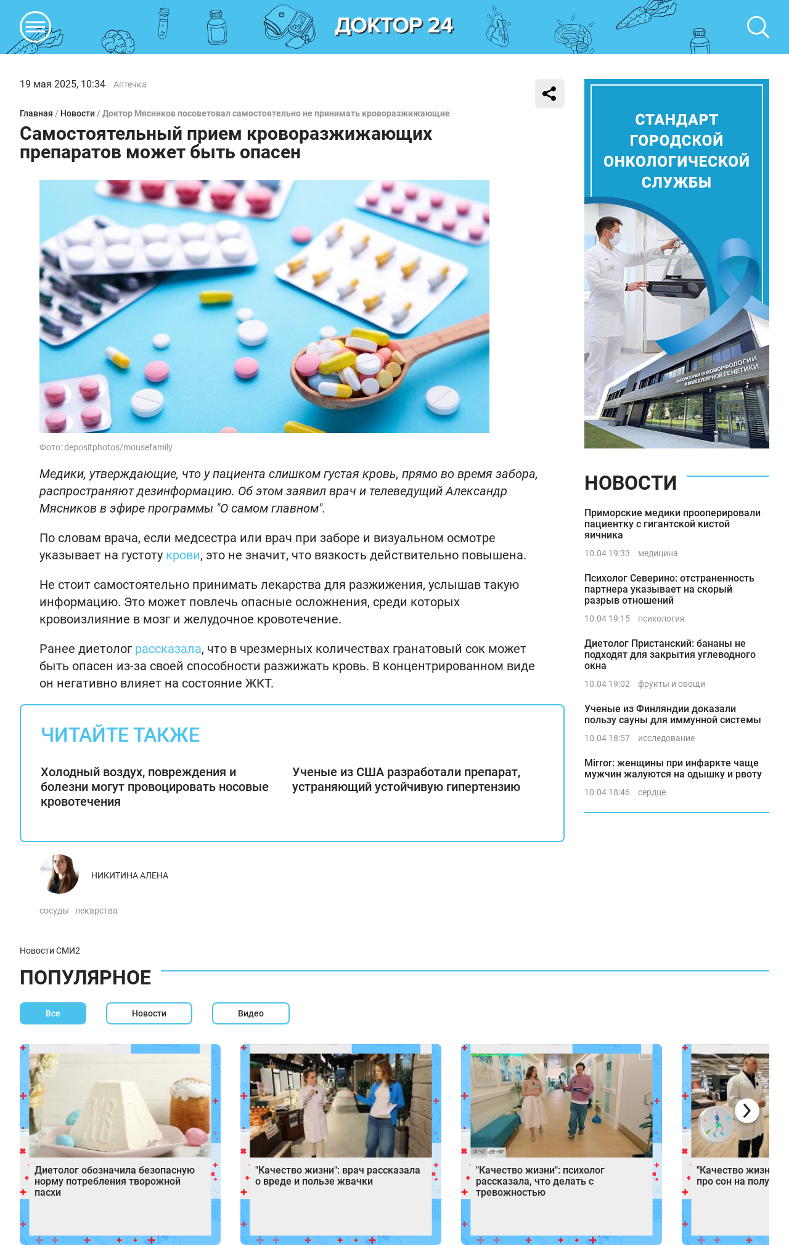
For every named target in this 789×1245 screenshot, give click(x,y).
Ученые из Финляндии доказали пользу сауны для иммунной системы (672, 714)
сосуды (54, 910)
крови (183, 555)
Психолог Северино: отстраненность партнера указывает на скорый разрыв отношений (669, 589)
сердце (652, 792)
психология (661, 618)
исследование (666, 738)
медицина (658, 553)
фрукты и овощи (671, 684)
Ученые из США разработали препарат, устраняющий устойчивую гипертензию (406, 779)
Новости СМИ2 (50, 950)
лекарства (96, 910)
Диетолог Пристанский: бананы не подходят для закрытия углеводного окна (670, 654)
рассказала (168, 648)
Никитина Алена (129, 875)
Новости (77, 113)
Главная (36, 113)
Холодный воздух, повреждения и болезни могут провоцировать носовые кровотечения (155, 786)
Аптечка (130, 84)
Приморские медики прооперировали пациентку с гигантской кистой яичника (672, 524)
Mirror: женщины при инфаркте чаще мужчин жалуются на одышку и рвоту (673, 768)
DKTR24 (394, 27)
